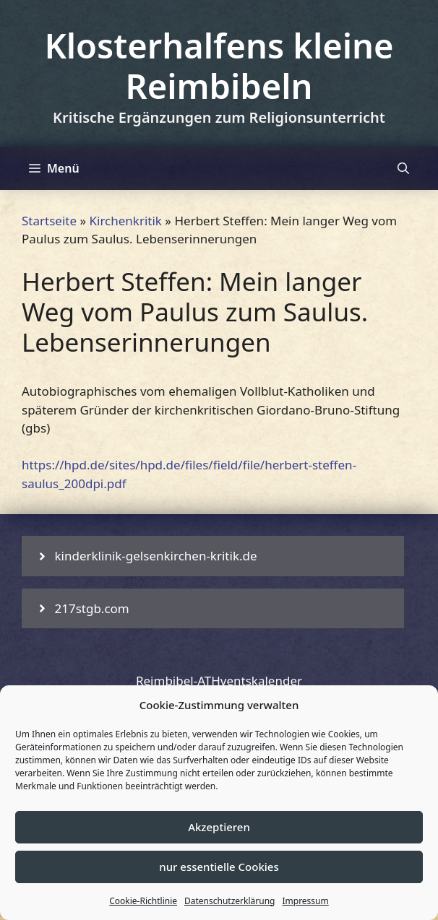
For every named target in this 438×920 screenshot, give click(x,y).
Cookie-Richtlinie (143, 901)
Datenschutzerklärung (229, 901)
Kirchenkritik (126, 220)
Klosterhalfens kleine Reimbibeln (218, 65)
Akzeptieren (219, 827)
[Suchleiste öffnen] (403, 168)
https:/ (40, 464)
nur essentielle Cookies (218, 866)
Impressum (305, 901)
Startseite (49, 220)
